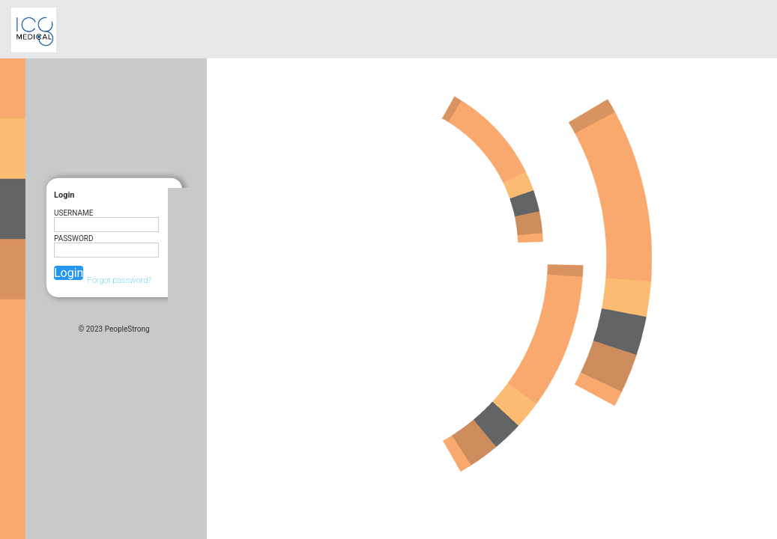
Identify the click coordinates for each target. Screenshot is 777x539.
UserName (73, 213)
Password (74, 238)
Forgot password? (119, 280)
